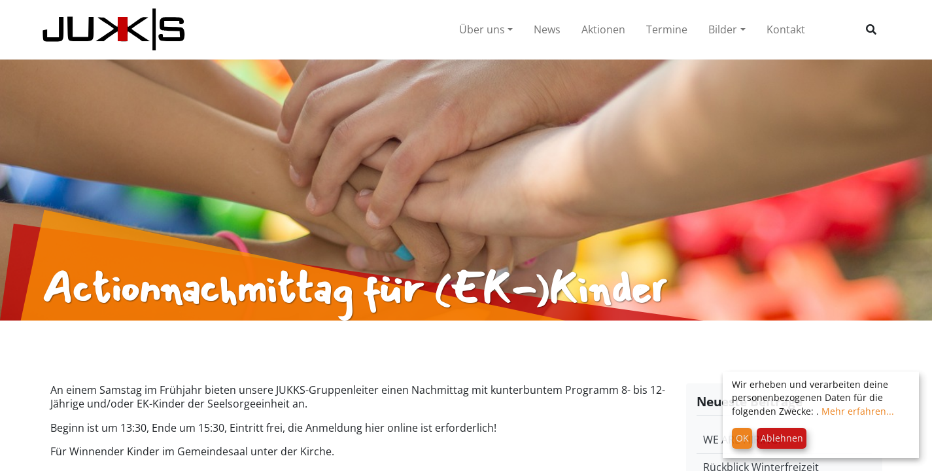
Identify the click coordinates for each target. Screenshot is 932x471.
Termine (666, 29)
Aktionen (603, 29)
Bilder (722, 29)
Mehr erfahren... (857, 411)
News (547, 29)
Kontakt (786, 29)
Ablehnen (782, 438)
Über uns (482, 29)
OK (742, 438)
